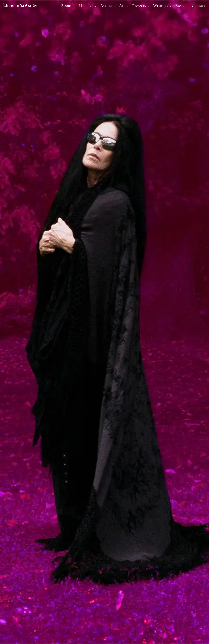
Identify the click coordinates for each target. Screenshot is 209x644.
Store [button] (178, 8)
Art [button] (120, 8)
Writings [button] (158, 8)
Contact (195, 8)
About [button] (64, 8)
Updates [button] (83, 8)
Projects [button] (136, 8)
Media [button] (104, 8)
